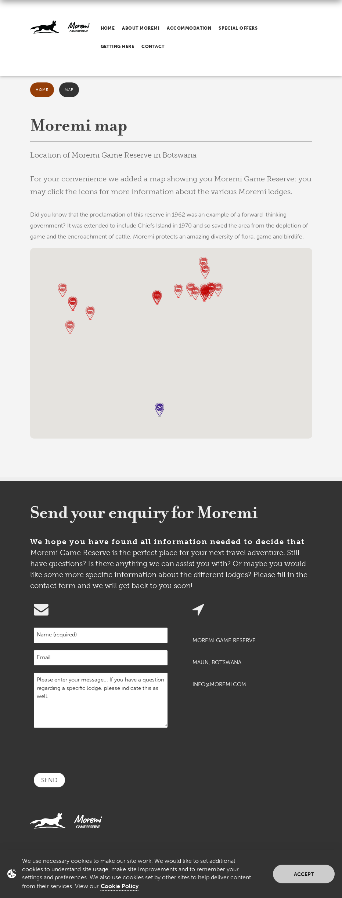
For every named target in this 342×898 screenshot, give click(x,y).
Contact (152, 46)
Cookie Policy (119, 886)
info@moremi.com (219, 684)
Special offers (238, 28)
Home (108, 28)
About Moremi (140, 28)
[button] (203, 264)
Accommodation (189, 28)
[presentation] (89, 749)
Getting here (117, 46)
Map (69, 90)
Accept (304, 874)
